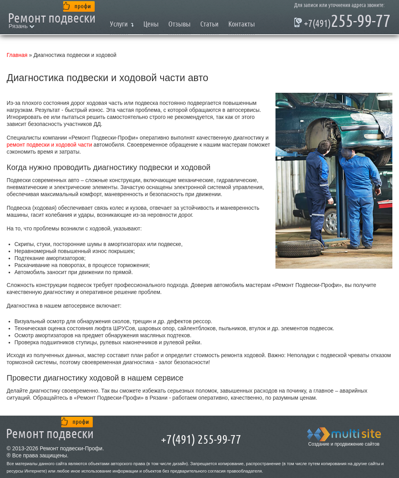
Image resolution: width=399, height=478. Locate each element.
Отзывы (179, 23)
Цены (151, 23)
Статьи (209, 23)
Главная (17, 55)
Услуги (119, 23)
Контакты (241, 23)
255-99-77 (342, 22)
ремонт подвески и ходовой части (49, 145)
